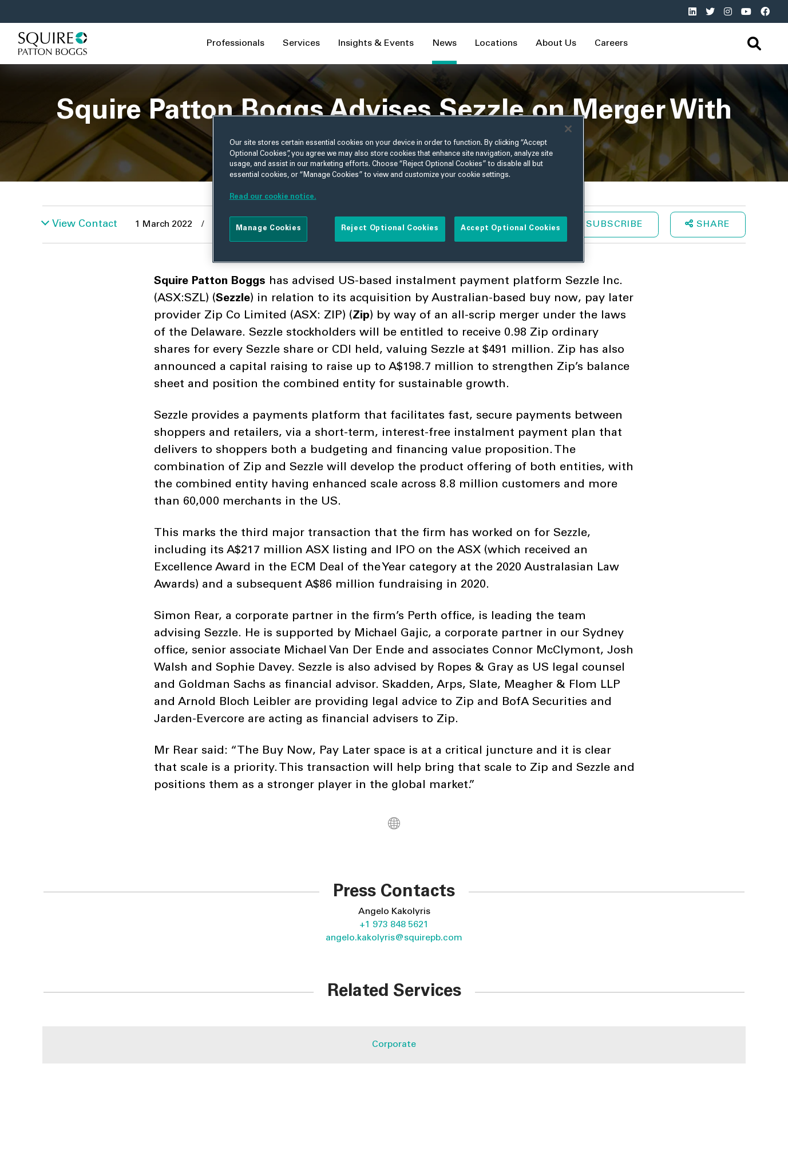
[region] (398, 189)
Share (707, 223)
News (444, 43)
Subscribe (614, 224)
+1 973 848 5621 (394, 925)
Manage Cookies (269, 228)
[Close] (568, 128)
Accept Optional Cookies (510, 228)
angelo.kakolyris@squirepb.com (394, 938)
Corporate (394, 1044)
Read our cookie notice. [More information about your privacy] (272, 197)
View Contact (84, 224)
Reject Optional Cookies (389, 228)
